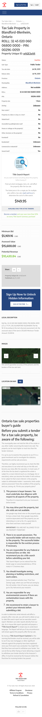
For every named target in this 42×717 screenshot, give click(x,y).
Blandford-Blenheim (9, 24)
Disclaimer (28, 690)
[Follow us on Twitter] (23, 712)
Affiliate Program (16, 690)
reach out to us (28, 193)
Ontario (19, 21)
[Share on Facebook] (14, 270)
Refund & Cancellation (21, 695)
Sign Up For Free (21, 304)
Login (35, 5)
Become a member (10, 214)
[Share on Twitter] (19, 270)
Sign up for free (21, 5)
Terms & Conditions (17, 693)
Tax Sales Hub (7, 21)
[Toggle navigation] (4, 12)
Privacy (29, 693)
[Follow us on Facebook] (19, 712)
